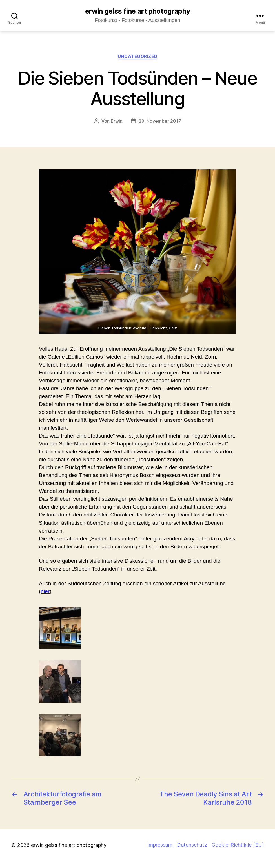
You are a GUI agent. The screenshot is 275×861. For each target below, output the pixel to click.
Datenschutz (192, 845)
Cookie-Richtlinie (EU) (238, 845)
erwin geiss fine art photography (137, 11)
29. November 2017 (160, 121)
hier (45, 591)
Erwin (117, 121)
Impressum (159, 845)
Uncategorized (137, 56)
